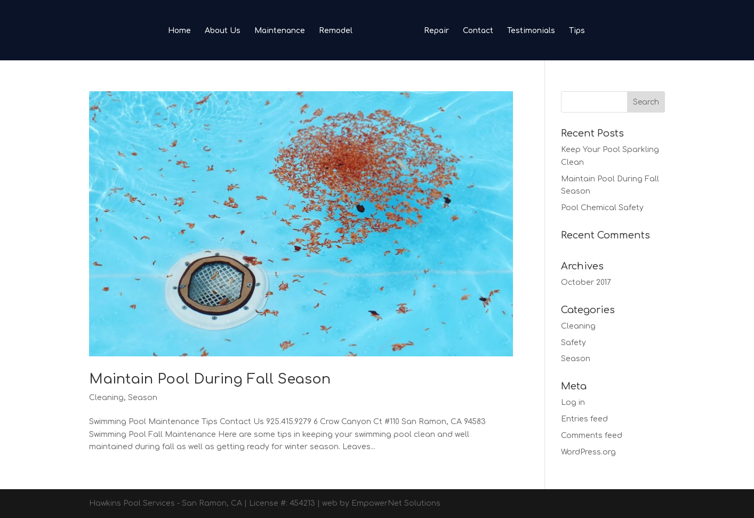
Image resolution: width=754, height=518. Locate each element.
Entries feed (584, 419)
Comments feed (591, 436)
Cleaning (106, 398)
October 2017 (586, 282)
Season (142, 398)
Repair (436, 31)
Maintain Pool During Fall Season (210, 379)
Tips (577, 31)
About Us (222, 31)
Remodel (335, 31)
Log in (573, 403)
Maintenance (279, 31)
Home (179, 31)
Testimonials (531, 31)
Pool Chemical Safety (602, 208)
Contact (478, 31)
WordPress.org (588, 452)
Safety (573, 343)
